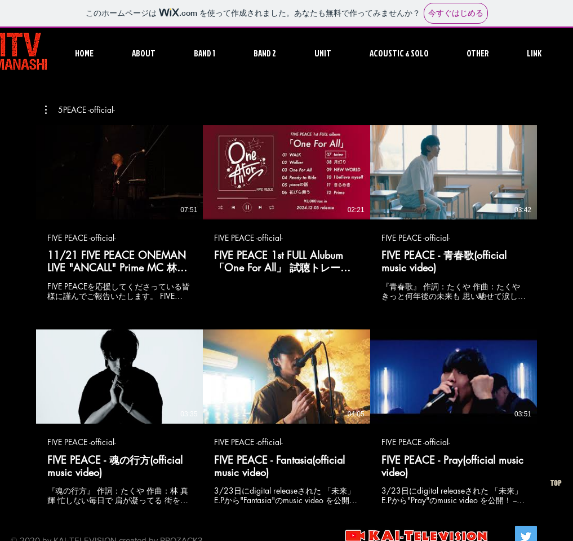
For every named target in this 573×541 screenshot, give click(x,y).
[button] (215, 53)
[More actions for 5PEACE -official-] (80, 110)
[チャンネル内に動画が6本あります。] (286, 315)
